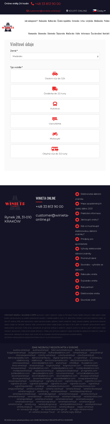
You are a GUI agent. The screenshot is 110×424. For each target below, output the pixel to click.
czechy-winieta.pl (46, 355)
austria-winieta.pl (21, 350)
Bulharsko (52, 20)
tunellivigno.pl (36, 381)
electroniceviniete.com (81, 360)
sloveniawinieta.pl (20, 376)
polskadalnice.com (20, 373)
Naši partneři (87, 287)
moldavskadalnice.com (87, 368)
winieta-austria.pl (34, 388)
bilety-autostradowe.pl (86, 350)
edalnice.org (23, 360)
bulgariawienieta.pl (16, 352)
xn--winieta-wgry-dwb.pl (69, 412)
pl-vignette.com (89, 370)
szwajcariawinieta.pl (88, 378)
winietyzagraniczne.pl (45, 407)
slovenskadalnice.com (43, 376)
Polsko (106, 20)
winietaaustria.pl (59, 391)
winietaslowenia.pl (24, 401)
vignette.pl (94, 383)
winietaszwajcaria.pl (45, 401)
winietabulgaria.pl (47, 394)
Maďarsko (70, 33)
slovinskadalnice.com (66, 376)
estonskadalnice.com (42, 363)
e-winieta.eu (96, 358)
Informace (85, 33)
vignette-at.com (54, 381)
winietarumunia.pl (44, 399)
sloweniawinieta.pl (42, 378)
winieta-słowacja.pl (93, 388)
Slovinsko (51, 33)
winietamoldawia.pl (71, 396)
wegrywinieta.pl (16, 388)
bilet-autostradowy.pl (61, 350)
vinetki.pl (39, 386)
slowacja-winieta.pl (89, 376)
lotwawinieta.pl (18, 368)
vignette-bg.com (73, 381)
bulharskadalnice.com (59, 352)
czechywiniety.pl (86, 355)
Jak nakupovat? (31, 20)
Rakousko (43, 20)
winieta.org (42, 391)
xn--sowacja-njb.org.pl (27, 409)
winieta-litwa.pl (73, 388)
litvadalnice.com (89, 363)
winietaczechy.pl (89, 394)
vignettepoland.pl (23, 386)
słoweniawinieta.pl (17, 381)
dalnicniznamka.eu (41, 358)
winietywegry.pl (24, 407)
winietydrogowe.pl (48, 404)
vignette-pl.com (19, 383)
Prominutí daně (88, 258)
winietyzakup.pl (66, 407)
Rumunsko (32, 33)
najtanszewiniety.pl (44, 370)
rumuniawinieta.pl (65, 373)
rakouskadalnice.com (43, 373)
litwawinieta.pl (37, 365)
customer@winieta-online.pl (43, 10)
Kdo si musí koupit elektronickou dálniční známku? (87, 230)
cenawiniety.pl (80, 352)
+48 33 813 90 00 (45, 4)
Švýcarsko (60, 33)
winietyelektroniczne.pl (71, 404)
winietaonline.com (93, 396)
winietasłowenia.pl (67, 401)
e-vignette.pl (80, 358)
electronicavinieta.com (56, 360)
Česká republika (64, 20)
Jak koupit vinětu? (90, 219)
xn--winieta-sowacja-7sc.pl (42, 412)
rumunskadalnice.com (88, 373)
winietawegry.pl (87, 401)
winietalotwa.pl (51, 396)
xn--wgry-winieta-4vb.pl (81, 409)
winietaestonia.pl (16, 396)
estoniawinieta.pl (21, 363)
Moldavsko (98, 20)
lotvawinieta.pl (91, 365)
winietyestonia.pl (93, 404)
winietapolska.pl (24, 399)
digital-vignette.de (62, 358)
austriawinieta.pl (41, 350)
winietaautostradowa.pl (24, 394)
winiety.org (30, 404)
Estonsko (75, 20)
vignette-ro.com (59, 383)
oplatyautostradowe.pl (67, 370)
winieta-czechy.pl (54, 388)
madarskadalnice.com (62, 368)
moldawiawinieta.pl (22, 370)
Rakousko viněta (89, 274)
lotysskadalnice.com (39, 368)
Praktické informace (91, 213)
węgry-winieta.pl (85, 407)
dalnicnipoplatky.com (18, 358)
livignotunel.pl (53, 365)
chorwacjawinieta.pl (25, 355)
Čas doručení (96, 33)
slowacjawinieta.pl (21, 378)
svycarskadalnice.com (64, 378)
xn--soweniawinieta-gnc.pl (54, 409)
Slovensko (42, 33)
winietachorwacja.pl (68, 394)
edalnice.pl (37, 360)
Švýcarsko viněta (89, 280)
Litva (82, 20)
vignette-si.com (78, 383)
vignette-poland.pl (39, 383)
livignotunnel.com (72, 365)
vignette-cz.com (93, 381)
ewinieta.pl (61, 363)
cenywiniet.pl (96, 352)
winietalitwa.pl (35, 396)
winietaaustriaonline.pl (81, 391)
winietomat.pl (15, 404)
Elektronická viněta (90, 293)
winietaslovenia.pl (64, 399)
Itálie (77, 33)
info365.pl (74, 363)
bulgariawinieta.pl (37, 352)
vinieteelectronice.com (83, 386)
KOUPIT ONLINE (78, 10)
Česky (99, 10)
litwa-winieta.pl (19, 365)
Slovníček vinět (88, 300)
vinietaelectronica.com (58, 386)
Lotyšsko (89, 20)
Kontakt (106, 33)
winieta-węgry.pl (26, 391)
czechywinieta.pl (66, 355)
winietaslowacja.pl (84, 399)
